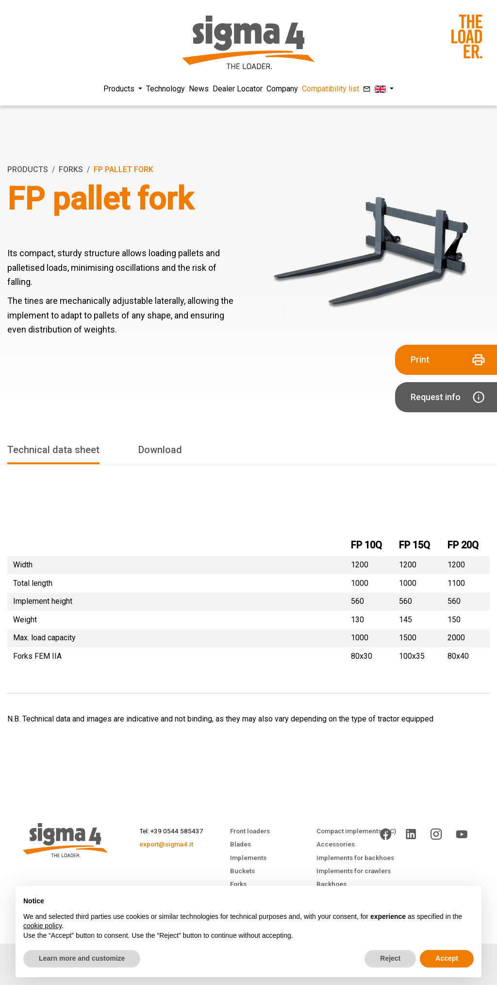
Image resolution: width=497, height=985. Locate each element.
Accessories (335, 844)
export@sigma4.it (166, 844)
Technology (165, 88)
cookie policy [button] (42, 926)
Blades (240, 844)
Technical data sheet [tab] (53, 450)
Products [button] (119, 88)
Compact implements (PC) (356, 831)
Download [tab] (160, 450)
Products (27, 169)
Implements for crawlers (353, 871)
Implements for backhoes (355, 858)
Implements (248, 858)
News (199, 88)
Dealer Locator (238, 88)
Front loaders (250, 831)
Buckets (242, 871)
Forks (71, 169)
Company (282, 88)
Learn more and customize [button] (82, 958)
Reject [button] (390, 958)
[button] (384, 89)
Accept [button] (446, 958)
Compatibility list (330, 88)
